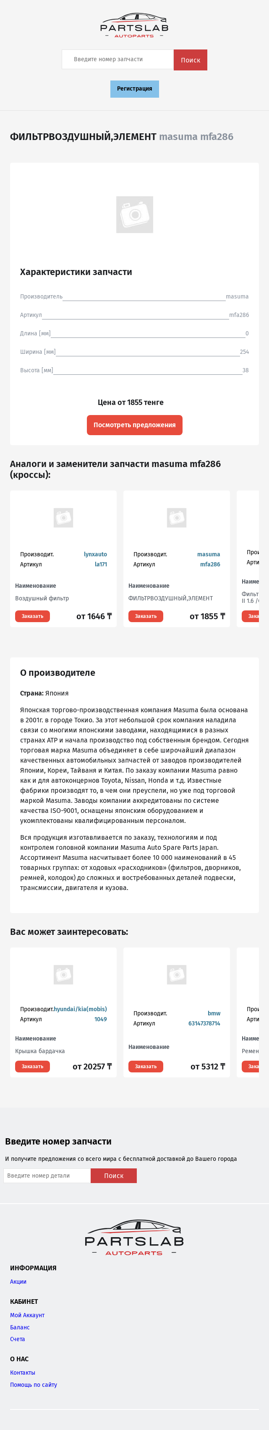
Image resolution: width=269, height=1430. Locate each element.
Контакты (22, 1372)
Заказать (32, 616)
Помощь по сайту (33, 1384)
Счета (17, 1339)
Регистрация (134, 88)
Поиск (190, 60)
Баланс (20, 1327)
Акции (18, 1281)
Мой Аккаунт (27, 1315)
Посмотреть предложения (135, 425)
